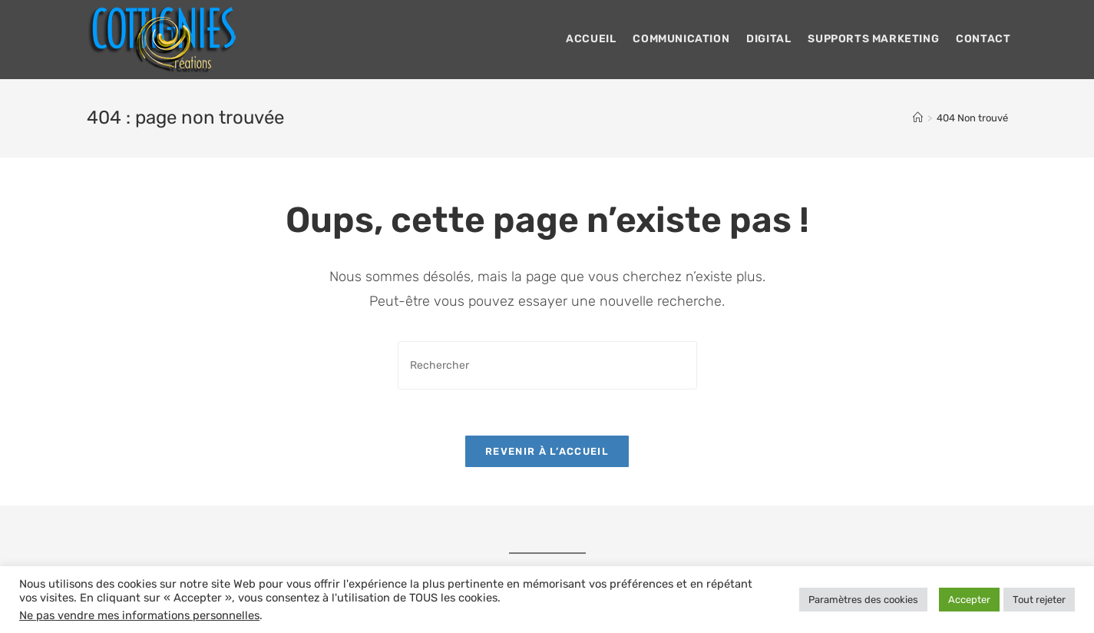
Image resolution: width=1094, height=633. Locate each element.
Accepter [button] (969, 599)
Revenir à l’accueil (547, 451)
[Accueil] (918, 118)
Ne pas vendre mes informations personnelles (139, 615)
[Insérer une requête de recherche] (547, 365)
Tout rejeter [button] (1039, 599)
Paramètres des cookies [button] (863, 599)
